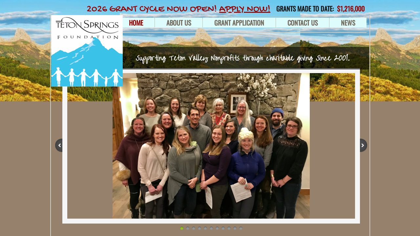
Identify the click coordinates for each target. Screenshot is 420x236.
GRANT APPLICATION (239, 23)
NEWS (348, 23)
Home (136, 23)
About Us (178, 23)
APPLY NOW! (244, 9)
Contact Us (302, 23)
